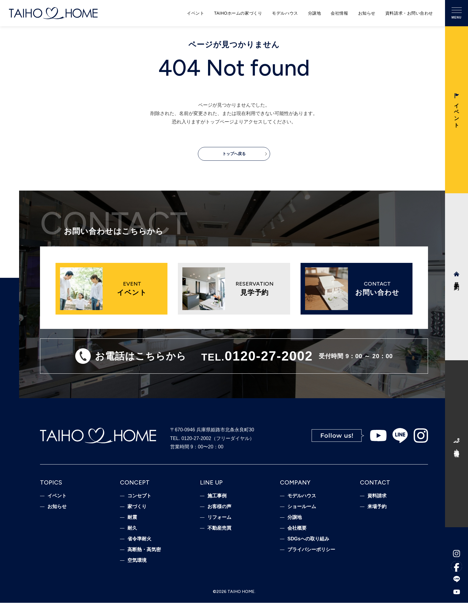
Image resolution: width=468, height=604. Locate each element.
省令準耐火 (139, 540)
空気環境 (137, 561)
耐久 (132, 529)
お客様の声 (219, 507)
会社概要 (297, 529)
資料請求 (377, 497)
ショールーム (301, 507)
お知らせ (366, 13)
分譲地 (314, 13)
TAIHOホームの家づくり (238, 13)
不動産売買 (219, 529)
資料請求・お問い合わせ (409, 13)
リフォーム (219, 518)
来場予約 (377, 507)
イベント (195, 13)
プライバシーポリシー (311, 550)
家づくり (137, 507)
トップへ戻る (234, 154)
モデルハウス (285, 13)
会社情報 (339, 13)
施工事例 (217, 497)
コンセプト (139, 497)
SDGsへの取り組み (308, 540)
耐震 (132, 518)
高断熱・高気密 (144, 550)
